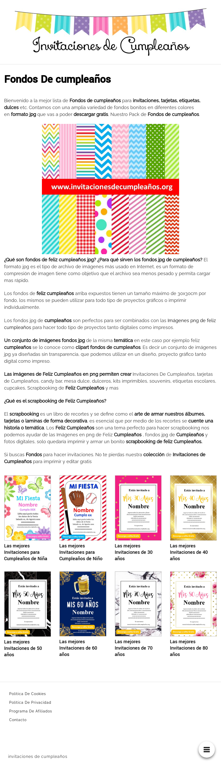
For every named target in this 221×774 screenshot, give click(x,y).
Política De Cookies (27, 694)
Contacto (18, 720)
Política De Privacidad (30, 702)
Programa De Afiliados (30, 711)
